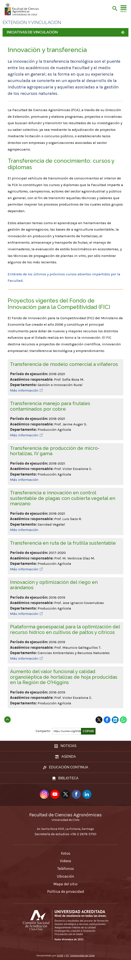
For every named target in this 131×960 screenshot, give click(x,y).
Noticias (65, 746)
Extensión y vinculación (32, 22)
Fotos (65, 853)
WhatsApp (123, 720)
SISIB (60, 955)
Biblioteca (65, 778)
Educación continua (65, 767)
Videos (65, 861)
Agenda (65, 756)
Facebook (107, 720)
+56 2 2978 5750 (83, 834)
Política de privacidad (65, 891)
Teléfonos (65, 868)
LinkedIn (115, 720)
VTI (67, 955)
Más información (24, 390)
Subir (7, 718)
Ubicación (65, 876)
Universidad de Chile (82, 955)
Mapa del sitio (65, 884)
